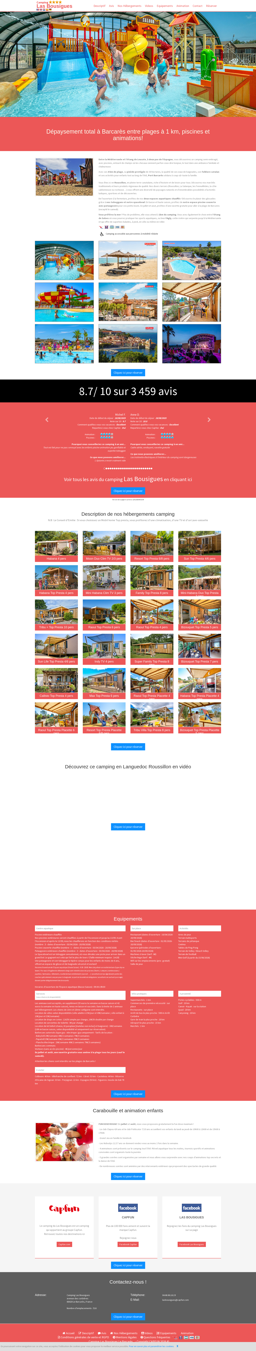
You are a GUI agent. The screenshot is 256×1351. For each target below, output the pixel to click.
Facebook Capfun (128, 1244)
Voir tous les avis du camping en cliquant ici (128, 479)
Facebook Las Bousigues (192, 1244)
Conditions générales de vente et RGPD (83, 1337)
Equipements (165, 6)
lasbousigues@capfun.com (175, 1299)
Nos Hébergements (129, 6)
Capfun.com (64, 1244)
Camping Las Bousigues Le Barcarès (111, 1341)
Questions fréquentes (155, 1337)
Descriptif (99, 6)
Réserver (211, 6)
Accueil (68, 1333)
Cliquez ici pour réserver (128, 372)
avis (154, 391)
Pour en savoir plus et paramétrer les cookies (151, 1346)
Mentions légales (125, 1337)
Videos (149, 6)
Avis (111, 6)
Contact (197, 6)
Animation (182, 6)
